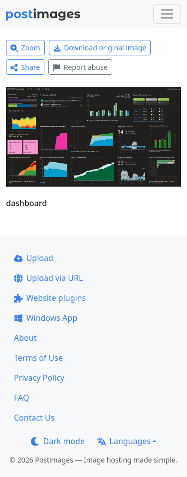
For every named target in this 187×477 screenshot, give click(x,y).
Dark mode (58, 441)
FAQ (21, 397)
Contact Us (34, 417)
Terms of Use (38, 357)
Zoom (25, 47)
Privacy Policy (39, 377)
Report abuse (80, 67)
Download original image (100, 47)
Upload (33, 257)
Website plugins (50, 297)
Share (25, 67)
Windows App (45, 317)
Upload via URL (48, 277)
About (25, 337)
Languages (124, 441)
